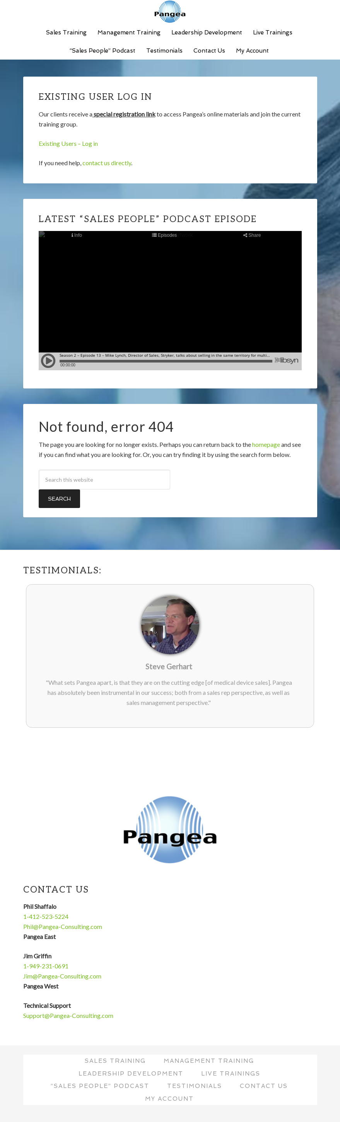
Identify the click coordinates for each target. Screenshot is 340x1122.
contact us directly (106, 162)
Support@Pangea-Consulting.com (68, 1015)
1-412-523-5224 (45, 916)
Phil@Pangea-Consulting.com (62, 926)
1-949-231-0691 (45, 966)
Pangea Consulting (170, 11)
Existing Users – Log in (68, 143)
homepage (266, 444)
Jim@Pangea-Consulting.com (62, 976)
